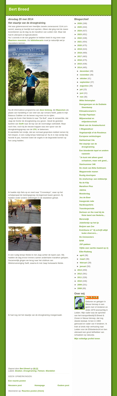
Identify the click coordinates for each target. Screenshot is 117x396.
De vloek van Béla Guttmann (92, 168)
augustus (84, 86)
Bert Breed (19, 9)
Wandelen (50, 371)
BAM (81, 240)
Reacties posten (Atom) (33, 391)
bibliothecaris (37, 40)
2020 (79, 45)
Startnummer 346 (87, 164)
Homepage (40, 385)
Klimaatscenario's (87, 111)
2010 (79, 281)
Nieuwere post (15, 385)
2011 (79, 277)
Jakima (82, 190)
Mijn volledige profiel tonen (87, 338)
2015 (79, 64)
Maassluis (61, 110)
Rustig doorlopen (87, 175)
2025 (79, 27)
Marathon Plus (86, 186)
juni (82, 93)
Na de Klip (84, 182)
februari (84, 263)
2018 (79, 53)
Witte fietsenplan (87, 100)
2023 (79, 34)
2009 (79, 285)
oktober (84, 78)
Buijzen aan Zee (86, 226)
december (85, 71)
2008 (79, 288)
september (85, 82)
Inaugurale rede (86, 201)
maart (83, 259)
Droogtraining (30, 371)
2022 (79, 38)
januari (83, 266)
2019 (79, 49)
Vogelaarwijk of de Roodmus (92, 132)
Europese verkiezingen (90, 136)
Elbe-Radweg (85, 251)
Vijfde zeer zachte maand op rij (93, 248)
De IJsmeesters (86, 237)
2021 (79, 42)
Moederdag (84, 193)
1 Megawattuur (86, 129)
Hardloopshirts (86, 205)
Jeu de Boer (84, 197)
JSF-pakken (84, 244)
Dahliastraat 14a (86, 140)
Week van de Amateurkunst (92, 125)
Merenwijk (84, 219)
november (85, 75)
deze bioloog (46, 110)
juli (81, 89)
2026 (79, 23)
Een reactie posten (17, 381)
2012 (79, 274)
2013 (79, 270)
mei (82, 97)
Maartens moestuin (17, 40)
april (82, 255)
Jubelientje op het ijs (89, 223)
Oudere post (63, 385)
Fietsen (41, 371)
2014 (79, 67)
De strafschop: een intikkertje (93, 179)
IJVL (35, 129)
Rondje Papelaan (87, 115)
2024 (79, 31)
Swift (21, 124)
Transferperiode (86, 208)
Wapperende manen (88, 171)
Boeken (18, 371)
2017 (79, 56)
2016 (79, 60)
